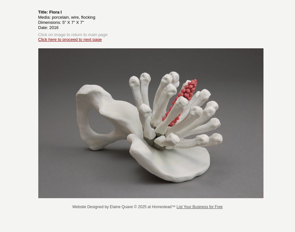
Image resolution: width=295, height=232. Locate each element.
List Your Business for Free (200, 207)
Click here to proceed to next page (70, 39)
